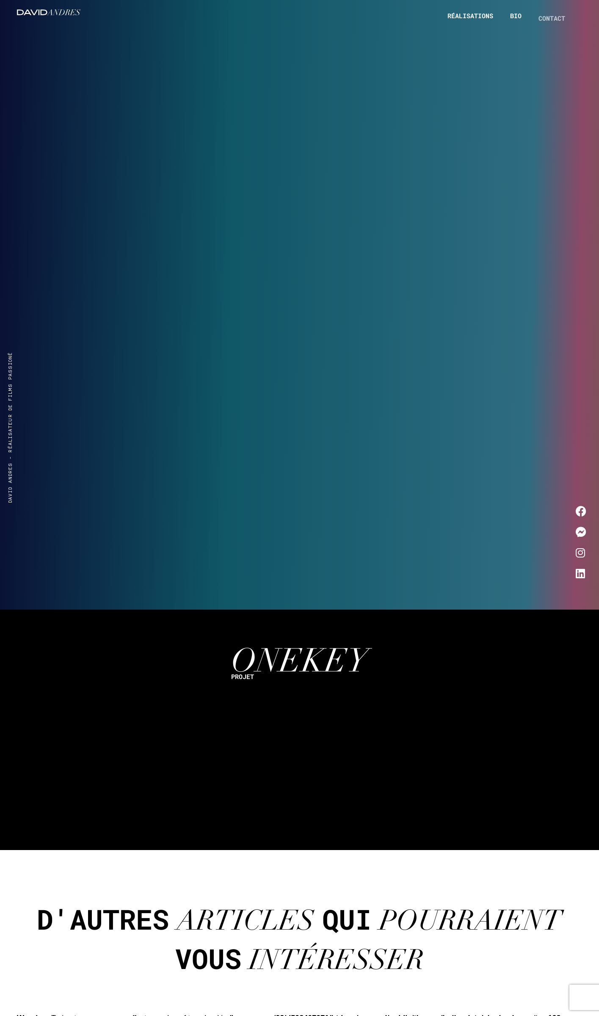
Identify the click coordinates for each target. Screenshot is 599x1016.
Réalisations (470, 15)
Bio (516, 18)
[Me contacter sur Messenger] (581, 532)
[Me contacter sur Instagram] (581, 553)
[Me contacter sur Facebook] (581, 511)
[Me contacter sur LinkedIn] (581, 573)
